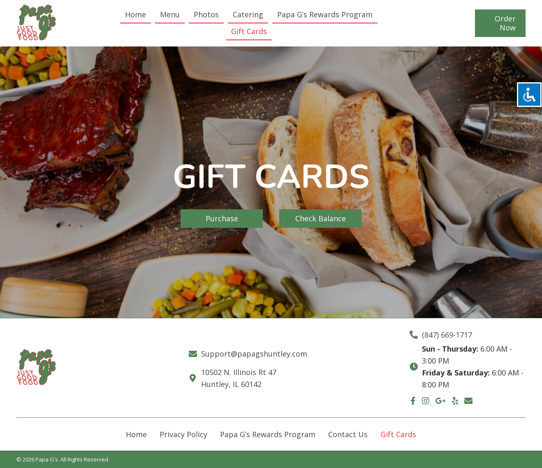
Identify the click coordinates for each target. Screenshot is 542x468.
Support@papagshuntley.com (254, 354)
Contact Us (348, 434)
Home (136, 434)
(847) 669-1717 (447, 335)
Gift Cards (398, 434)
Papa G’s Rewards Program (267, 434)
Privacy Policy (183, 434)
